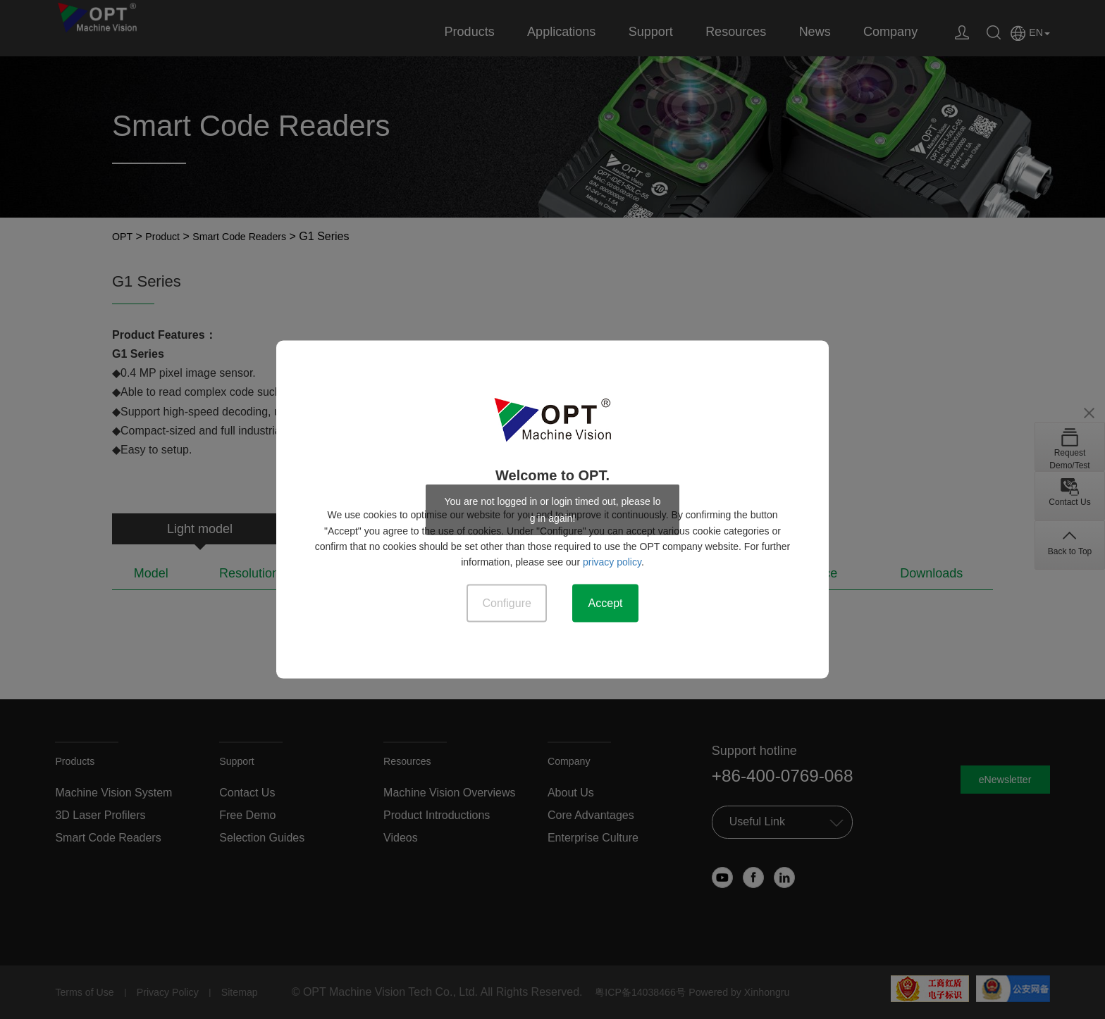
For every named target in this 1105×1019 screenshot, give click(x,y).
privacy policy (612, 559)
